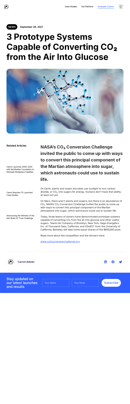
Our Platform (87, 6)
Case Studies (71, 6)
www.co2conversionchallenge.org (60, 241)
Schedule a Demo (106, 6)
